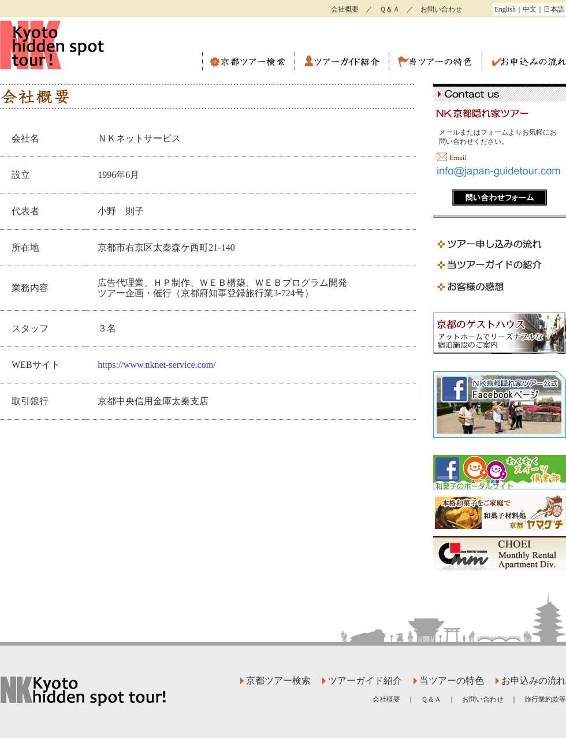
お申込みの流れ (524, 61)
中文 (530, 9)
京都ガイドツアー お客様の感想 (499, 287)
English (505, 9)
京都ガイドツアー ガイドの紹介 (499, 265)
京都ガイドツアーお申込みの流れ (499, 243)
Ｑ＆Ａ (389, 9)
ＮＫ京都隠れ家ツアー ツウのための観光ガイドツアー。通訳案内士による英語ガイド (75, 45)
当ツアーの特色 (435, 61)
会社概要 (345, 9)
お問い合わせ (441, 9)
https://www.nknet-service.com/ (156, 365)
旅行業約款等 (545, 699)
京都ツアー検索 (248, 61)
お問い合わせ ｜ (493, 699)
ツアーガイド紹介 (342, 61)
